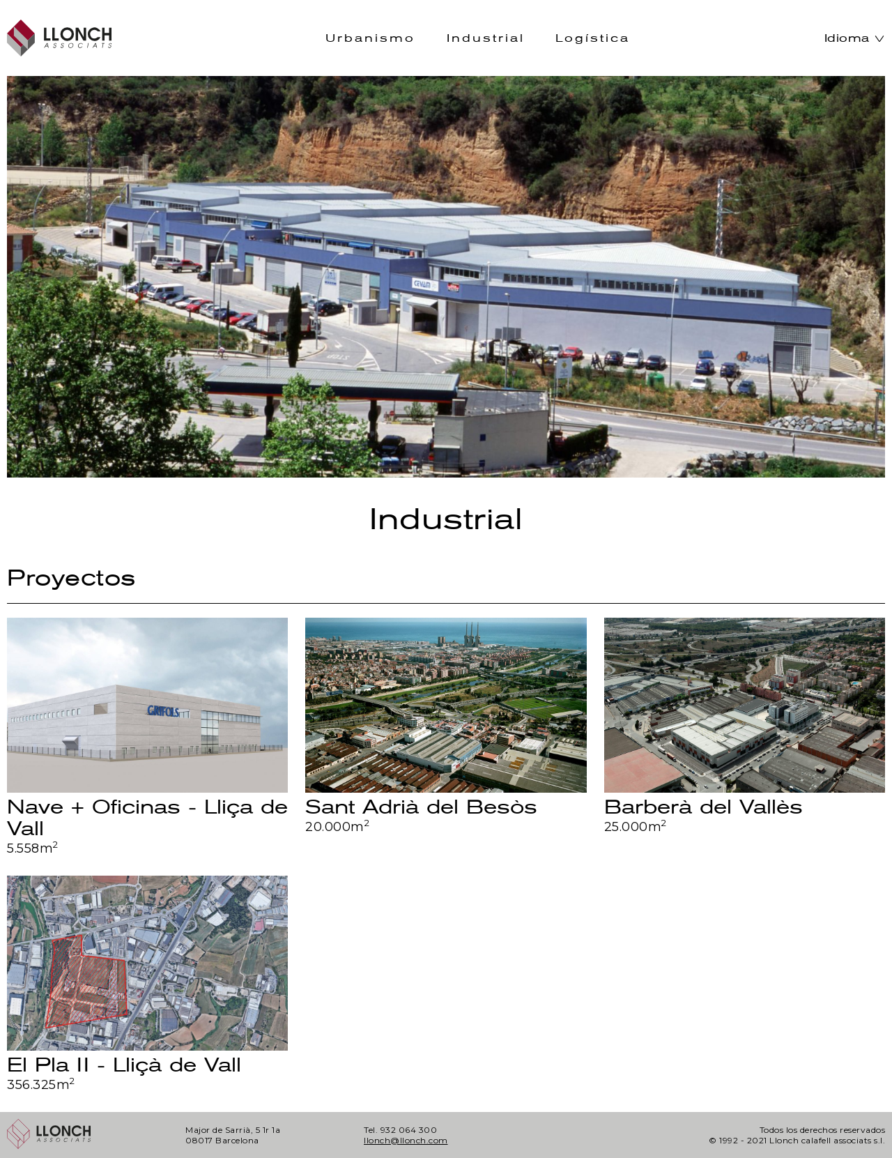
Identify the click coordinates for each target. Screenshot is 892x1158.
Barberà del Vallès (703, 807)
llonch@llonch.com (406, 1140)
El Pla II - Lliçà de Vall (124, 1065)
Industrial (486, 38)
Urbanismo (370, 38)
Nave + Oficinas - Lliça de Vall (147, 818)
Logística (592, 38)
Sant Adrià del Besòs (421, 807)
